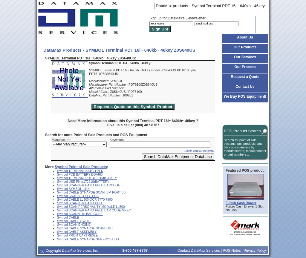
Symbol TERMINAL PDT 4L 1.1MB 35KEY (87, 178)
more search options (198, 150)
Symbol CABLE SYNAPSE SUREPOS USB (88, 239)
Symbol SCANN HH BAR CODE (80, 214)
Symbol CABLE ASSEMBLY (77, 232)
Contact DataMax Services (199, 250)
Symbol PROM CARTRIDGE (77, 235)
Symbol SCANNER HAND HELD (80, 203)
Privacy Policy (255, 250)
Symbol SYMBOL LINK (73, 189)
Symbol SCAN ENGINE (74, 224)
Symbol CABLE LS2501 (74, 221)
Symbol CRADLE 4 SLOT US (78, 196)
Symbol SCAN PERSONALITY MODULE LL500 (91, 206)
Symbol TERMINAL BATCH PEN (80, 171)
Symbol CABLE (68, 217)
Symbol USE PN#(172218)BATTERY (83, 181)
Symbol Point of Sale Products (81, 167)
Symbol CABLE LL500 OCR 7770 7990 (85, 199)
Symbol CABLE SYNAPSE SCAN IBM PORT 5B (91, 192)
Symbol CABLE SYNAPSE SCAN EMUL (85, 228)
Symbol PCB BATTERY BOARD (79, 174)
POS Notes (232, 250)
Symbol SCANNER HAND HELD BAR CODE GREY (94, 210)
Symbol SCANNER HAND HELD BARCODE (88, 185)
